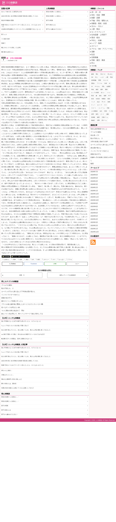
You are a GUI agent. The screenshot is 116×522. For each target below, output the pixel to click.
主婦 (105, 83)
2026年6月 (94, 175)
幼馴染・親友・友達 (99, 23)
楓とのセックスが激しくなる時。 (11, 47)
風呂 (27, 259)
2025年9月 (94, 203)
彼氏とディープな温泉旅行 (68, 275)
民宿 (92, 95)
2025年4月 (94, 219)
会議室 (108, 86)
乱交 (93, 54)
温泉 (21, 259)
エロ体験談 (94, 111)
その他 (93, 66)
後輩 (105, 95)
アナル (70, 259)
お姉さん (6, 259)
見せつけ (103, 74)
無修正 (93, 120)
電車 (14, 259)
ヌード (102, 114)
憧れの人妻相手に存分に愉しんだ (11, 379)
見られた (110, 74)
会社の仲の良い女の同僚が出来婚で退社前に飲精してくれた (19, 16)
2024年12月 (94, 232)
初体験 (93, 117)
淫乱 (103, 86)
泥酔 (93, 52)
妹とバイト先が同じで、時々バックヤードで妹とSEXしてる (22, 314)
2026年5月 (94, 178)
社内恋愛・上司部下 (99, 35)
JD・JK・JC (96, 12)
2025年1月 (94, 229)
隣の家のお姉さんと (7, 52)
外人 (93, 63)
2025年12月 (94, 194)
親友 (109, 98)
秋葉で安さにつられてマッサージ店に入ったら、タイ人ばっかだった (21, 25)
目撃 (98, 120)
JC (109, 83)
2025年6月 (94, 213)
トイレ (109, 92)
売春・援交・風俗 (98, 60)
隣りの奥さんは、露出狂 (8, 383)
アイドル (99, 83)
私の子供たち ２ (7, 288)
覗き (97, 74)
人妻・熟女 (95, 29)
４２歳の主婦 (5, 39)
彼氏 (38, 259)
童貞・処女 (95, 37)
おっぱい (61, 259)
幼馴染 (104, 98)
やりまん (97, 86)
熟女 (111, 77)
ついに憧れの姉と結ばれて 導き (12, 310)
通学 (101, 89)
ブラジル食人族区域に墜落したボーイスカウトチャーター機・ (22, 304)
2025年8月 (94, 206)
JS (92, 86)
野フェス (4, 34)
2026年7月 (94, 171)
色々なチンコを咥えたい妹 (10, 307)
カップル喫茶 (95, 92)
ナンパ (93, 105)
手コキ (104, 102)
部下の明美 (49, 20)
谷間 (92, 114)
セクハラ (99, 105)
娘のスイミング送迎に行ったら (12, 301)
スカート (93, 108)
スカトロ (105, 80)
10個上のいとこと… (7, 375)
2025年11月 (94, 197)
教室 (97, 89)
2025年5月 (94, 216)
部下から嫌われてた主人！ (54, 29)
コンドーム (101, 108)
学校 (92, 89)
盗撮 (92, 74)
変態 (99, 80)
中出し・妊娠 (96, 40)
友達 (92, 98)
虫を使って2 (94, 135)
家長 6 (21, 275)
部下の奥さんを (51, 25)
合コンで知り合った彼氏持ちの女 (11, 11)
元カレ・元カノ (97, 26)
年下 (109, 95)
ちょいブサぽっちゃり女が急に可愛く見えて (15, 325)
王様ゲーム (105, 117)
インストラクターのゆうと (10, 295)
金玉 (101, 111)
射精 (109, 102)
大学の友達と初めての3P (99, 141)
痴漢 (92, 163)
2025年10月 (94, 200)
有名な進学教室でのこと (98, 129)
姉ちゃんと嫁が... (6, 370)
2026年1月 (94, 190)
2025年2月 (94, 225)
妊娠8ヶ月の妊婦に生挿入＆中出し (101, 158)
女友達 (98, 98)
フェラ (93, 102)
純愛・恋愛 (95, 18)
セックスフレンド (98, 32)
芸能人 (93, 83)
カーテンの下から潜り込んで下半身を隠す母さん (18, 291)
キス (54, 259)
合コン (103, 92)
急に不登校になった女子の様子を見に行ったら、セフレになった (21, 321)
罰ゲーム (104, 120)
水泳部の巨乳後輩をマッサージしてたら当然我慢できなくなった (21, 29)
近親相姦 (6, 256)
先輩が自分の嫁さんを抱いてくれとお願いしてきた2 (17, 388)
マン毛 (111, 111)
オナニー (46, 259)
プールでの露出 (6, 285)
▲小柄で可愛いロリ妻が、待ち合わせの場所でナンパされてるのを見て (23, 334)
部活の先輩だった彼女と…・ (55, 11)
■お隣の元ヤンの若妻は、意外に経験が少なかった (16, 338)
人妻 (107, 77)
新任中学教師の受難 (7, 20)
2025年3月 (94, 222)
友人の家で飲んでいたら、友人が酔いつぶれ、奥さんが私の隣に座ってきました (25, 330)
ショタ (102, 77)
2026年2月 (94, 187)
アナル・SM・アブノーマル (21, 256)
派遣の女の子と (6, 298)
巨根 (105, 111)
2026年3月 (94, 184)
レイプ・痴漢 (96, 43)
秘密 (98, 117)
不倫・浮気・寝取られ (99, 20)
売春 (108, 108)
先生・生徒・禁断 (98, 15)
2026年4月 (94, 181)
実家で (3, 43)
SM (92, 77)
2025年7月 (94, 210)
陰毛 (97, 114)
